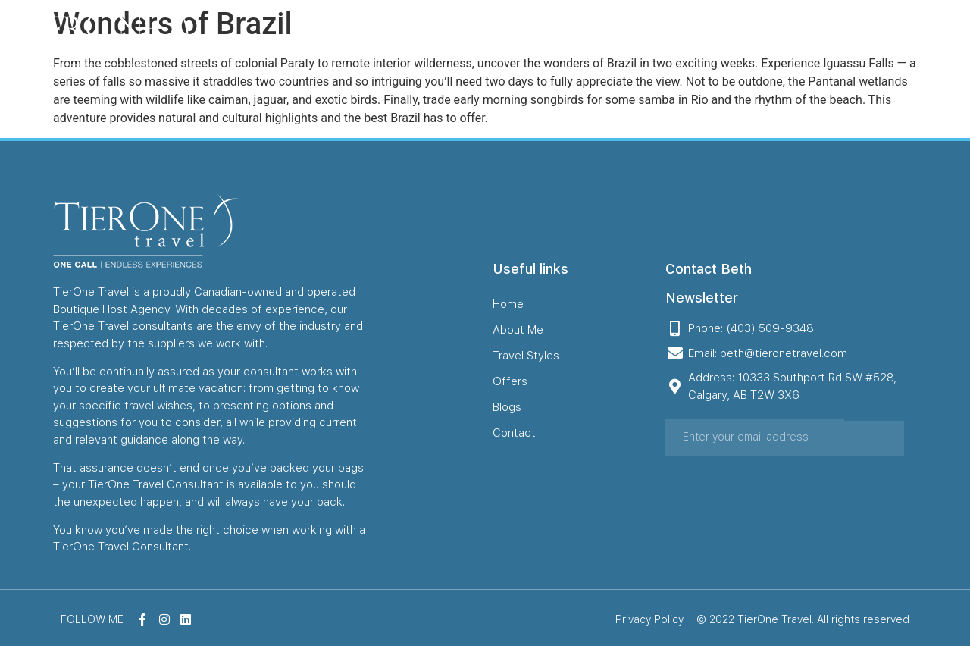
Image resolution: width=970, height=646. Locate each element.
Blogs (735, 41)
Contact (800, 41)
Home (425, 41)
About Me (497, 41)
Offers (676, 41)
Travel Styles (592, 41)
